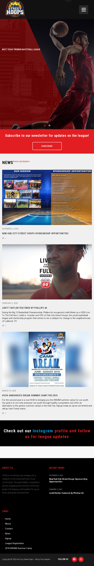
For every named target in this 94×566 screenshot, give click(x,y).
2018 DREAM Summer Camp (18, 548)
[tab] (21, 161)
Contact (9, 528)
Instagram (42, 430)
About (8, 523)
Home (8, 519)
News (7, 533)
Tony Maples (45, 559)
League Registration (14, 543)
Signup (8, 538)
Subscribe (47, 146)
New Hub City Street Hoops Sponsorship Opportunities (68, 480)
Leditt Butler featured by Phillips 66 (66, 493)
